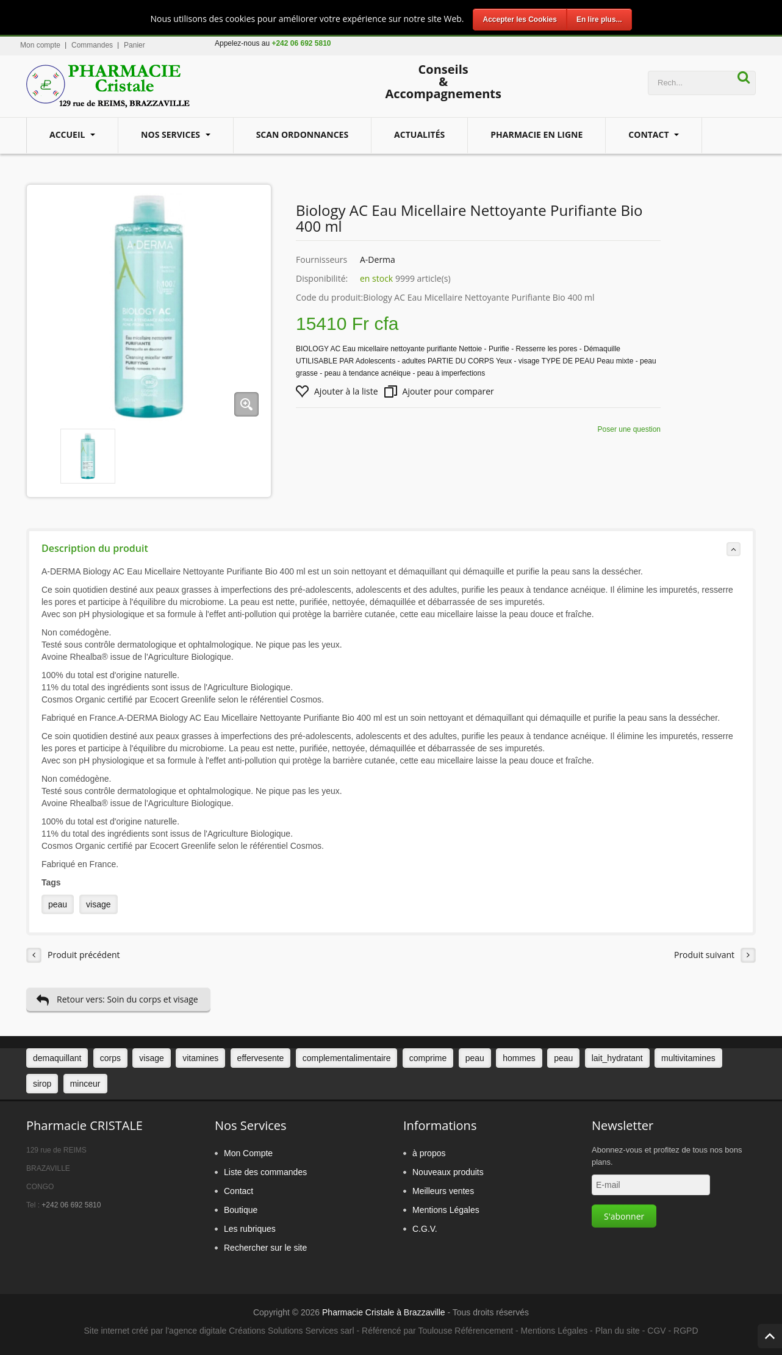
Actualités (419, 134)
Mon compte (40, 45)
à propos (428, 1153)
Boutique (240, 1210)
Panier (134, 45)
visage (98, 904)
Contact (649, 134)
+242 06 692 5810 (71, 1205)
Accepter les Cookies (519, 19)
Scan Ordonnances (302, 134)
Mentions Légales (445, 1210)
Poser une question (629, 429)
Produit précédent (73, 955)
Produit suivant (715, 955)
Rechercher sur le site (265, 1248)
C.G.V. (424, 1229)
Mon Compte (248, 1153)
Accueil (68, 134)
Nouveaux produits (448, 1172)
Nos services (172, 134)
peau (57, 904)
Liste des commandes (265, 1172)
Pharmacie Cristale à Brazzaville (383, 1312)
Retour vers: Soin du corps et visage (117, 999)
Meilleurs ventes (443, 1191)
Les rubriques (250, 1229)
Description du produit (391, 549)
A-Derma (377, 259)
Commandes (92, 45)
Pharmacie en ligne (536, 134)
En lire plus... (599, 19)
